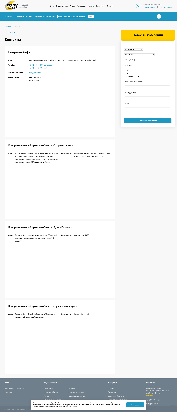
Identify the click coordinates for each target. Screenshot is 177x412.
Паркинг (91, 6)
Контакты (110, 6)
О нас (52, 6)
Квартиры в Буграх (51, 392)
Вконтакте (159, 16)
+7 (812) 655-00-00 (165, 7)
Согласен (134, 405)
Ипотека (111, 388)
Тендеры (8, 16)
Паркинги (71, 388)
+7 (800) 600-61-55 (149, 7)
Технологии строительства (14, 388)
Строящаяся (48, 388)
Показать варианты (148, 121)
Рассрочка (112, 392)
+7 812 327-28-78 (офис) (38, 68)
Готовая (47, 396)
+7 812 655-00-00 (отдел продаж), (41, 65)
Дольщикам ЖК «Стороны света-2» (71, 16)
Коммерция (81, 6)
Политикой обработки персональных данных (62, 406)
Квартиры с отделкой (23, 16)
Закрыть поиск (151, 16)
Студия (129, 65)
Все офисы (150, 396)
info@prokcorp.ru (35, 73)
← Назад (11, 32)
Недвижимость (62, 6)
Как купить (100, 6)
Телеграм (164, 16)
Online (91, 16)
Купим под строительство (45, 16)
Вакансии (8, 392)
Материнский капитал (116, 396)
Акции (72, 6)
